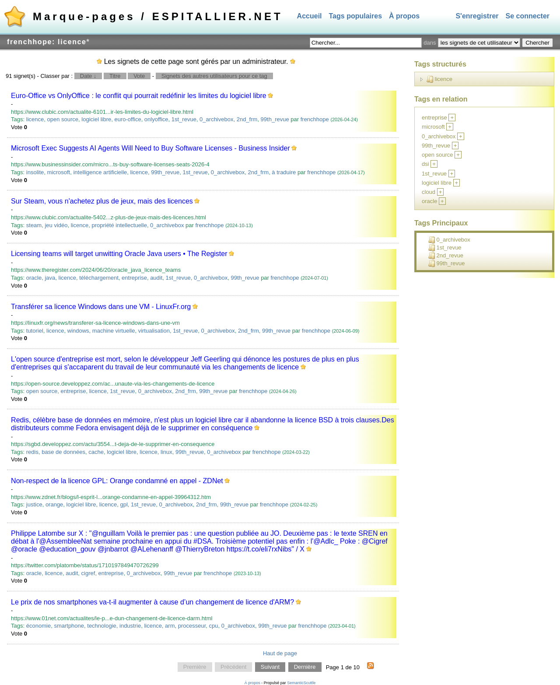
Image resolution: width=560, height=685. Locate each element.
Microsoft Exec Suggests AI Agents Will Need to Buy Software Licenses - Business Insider (150, 148)
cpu (213, 625)
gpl (123, 504)
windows (78, 330)
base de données (63, 452)
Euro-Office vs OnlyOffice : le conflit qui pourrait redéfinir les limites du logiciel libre (138, 95)
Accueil (309, 16)
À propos (404, 16)
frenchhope (315, 119)
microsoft (58, 172)
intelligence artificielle (100, 172)
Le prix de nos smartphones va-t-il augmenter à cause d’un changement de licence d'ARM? (152, 602)
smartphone (69, 625)
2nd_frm (247, 119)
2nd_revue (445, 255)
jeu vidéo (56, 225)
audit (156, 277)
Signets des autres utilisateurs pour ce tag (214, 76)
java (50, 277)
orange (54, 504)
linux (166, 452)
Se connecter (528, 16)
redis (32, 452)
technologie (101, 625)
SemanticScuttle (301, 683)
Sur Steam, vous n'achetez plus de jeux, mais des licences (102, 201)
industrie (130, 625)
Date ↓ (88, 76)
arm (170, 625)
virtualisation (154, 330)
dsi (425, 164)
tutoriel (34, 330)
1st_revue (184, 119)
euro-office (127, 119)
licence (35, 119)
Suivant (270, 667)
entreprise (134, 277)
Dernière (305, 667)
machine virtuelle (113, 330)
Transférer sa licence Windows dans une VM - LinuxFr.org (101, 306)
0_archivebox (216, 119)
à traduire (284, 172)
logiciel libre (96, 119)
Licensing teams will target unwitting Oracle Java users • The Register (119, 253)
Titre (115, 76)
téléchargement (99, 277)
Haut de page (280, 653)
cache (96, 452)
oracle (34, 277)
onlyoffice (156, 119)
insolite (35, 172)
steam (34, 225)
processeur (192, 625)
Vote (139, 76)
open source (62, 119)
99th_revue (275, 119)
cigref (88, 573)
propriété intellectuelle (119, 225)
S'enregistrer (476, 16)
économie (38, 625)
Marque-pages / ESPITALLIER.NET (158, 16)
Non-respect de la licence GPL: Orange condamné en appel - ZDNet (117, 481)
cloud (428, 192)
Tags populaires (355, 16)
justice (34, 504)
